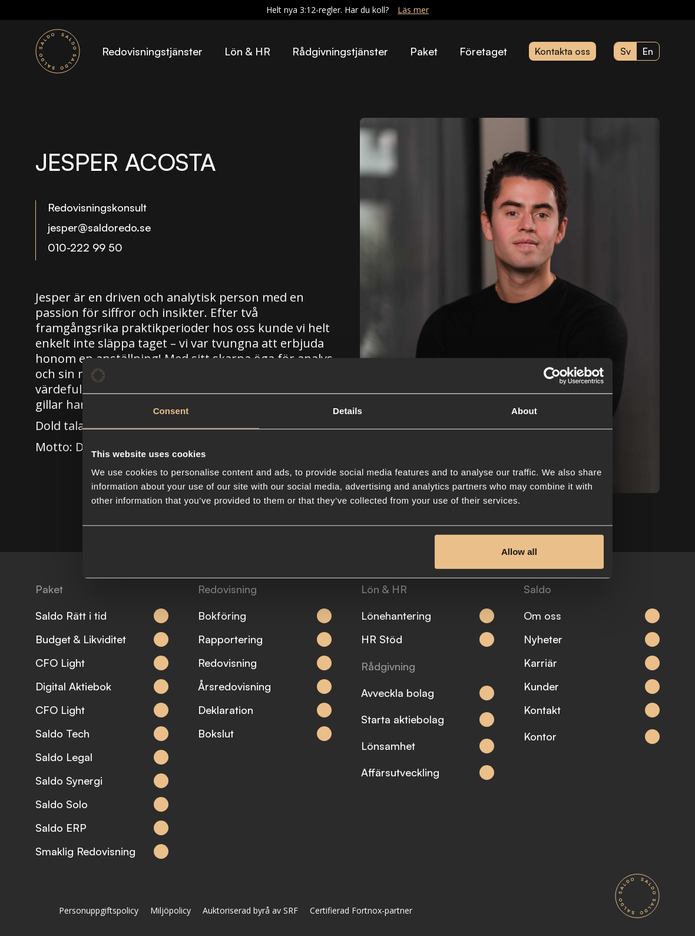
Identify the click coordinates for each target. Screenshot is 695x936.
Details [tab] (347, 410)
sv (625, 51)
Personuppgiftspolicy (98, 910)
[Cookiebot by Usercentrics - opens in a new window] (552, 375)
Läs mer (413, 9)
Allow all (519, 552)
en (648, 51)
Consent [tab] (171, 410)
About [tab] (524, 410)
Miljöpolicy (170, 910)
